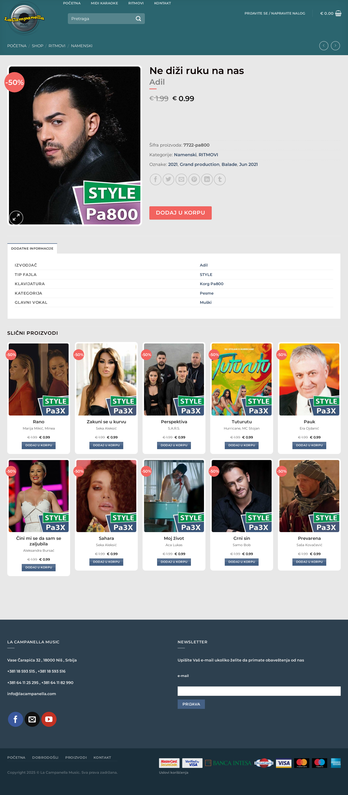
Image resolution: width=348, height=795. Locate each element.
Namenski (82, 46)
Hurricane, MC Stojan (242, 428)
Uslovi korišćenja (173, 772)
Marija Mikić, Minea (39, 428)
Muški (206, 302)
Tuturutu (242, 421)
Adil (204, 265)
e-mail (183, 676)
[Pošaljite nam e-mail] (32, 719)
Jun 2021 (248, 164)
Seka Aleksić (106, 428)
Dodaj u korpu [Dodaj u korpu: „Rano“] (38, 445)
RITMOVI (57, 46)
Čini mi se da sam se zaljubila (38, 541)
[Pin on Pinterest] (194, 180)
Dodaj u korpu (180, 212)
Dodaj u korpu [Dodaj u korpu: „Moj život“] (174, 562)
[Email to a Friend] (181, 180)
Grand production (199, 164)
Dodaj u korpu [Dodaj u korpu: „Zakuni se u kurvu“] (106, 445)
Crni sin (241, 538)
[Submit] (138, 18)
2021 (173, 164)
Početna (16, 46)
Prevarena (309, 538)
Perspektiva (174, 421)
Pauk (309, 421)
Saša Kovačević (309, 545)
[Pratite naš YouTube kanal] (49, 719)
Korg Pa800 (212, 283)
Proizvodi (76, 757)
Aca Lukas (174, 545)
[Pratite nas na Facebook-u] (15, 719)
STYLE (206, 274)
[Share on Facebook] (156, 180)
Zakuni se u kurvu (106, 421)
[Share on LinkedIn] (207, 180)
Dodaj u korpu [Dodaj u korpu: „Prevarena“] (309, 562)
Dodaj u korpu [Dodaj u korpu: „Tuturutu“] (241, 445)
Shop (37, 46)
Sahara (106, 538)
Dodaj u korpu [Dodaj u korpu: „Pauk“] (309, 445)
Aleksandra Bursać (38, 550)
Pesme (207, 293)
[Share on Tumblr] (220, 180)
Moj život (174, 538)
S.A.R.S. (174, 428)
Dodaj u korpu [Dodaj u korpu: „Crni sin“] (241, 562)
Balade (229, 164)
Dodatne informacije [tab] (32, 248)
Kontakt (102, 757)
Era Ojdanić (309, 428)
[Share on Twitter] (168, 180)
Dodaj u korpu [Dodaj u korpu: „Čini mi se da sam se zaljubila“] (38, 567)
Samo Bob (242, 545)
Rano (38, 421)
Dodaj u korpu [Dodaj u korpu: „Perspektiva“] (174, 445)
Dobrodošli (45, 757)
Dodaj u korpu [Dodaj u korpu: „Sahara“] (106, 562)
